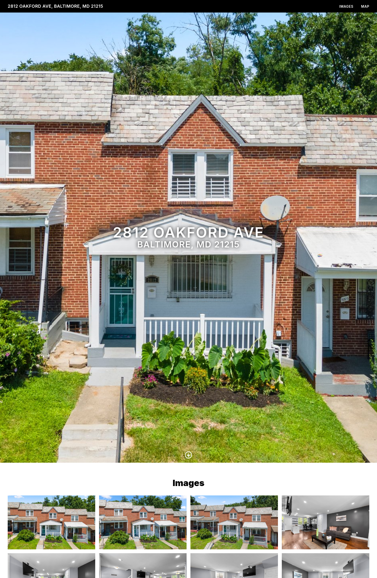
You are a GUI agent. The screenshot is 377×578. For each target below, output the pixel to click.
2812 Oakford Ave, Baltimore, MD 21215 (55, 6)
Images (346, 6)
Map (365, 6)
